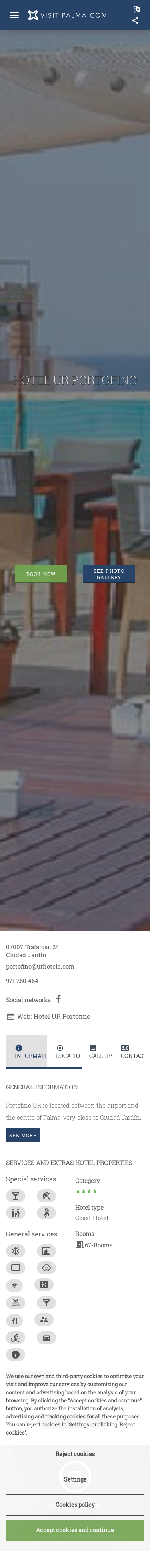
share (135, 20)
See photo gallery (109, 574)
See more (23, 1135)
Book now (41, 574)
